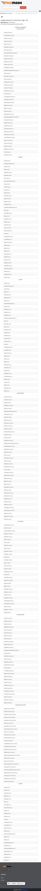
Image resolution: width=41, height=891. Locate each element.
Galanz (5, 452)
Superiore (6, 131)
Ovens (8, 283)
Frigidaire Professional (9, 70)
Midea (5, 108)
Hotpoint (6, 84)
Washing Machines (11, 708)
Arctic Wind (6, 35)
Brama (5, 306)
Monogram (6, 114)
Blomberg (6, 47)
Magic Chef (6, 102)
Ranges (8, 160)
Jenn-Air (6, 87)
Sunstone (6, 128)
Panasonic (6, 492)
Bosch (5, 49)
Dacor (5, 189)
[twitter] (5, 869)
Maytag (5, 105)
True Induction (7, 603)
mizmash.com (24, 889)
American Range (7, 163)
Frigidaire (6, 67)
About (2, 877)
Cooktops (12, 524)
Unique (5, 140)
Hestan (5, 221)
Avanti (5, 41)
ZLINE (5, 154)
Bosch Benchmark (8, 52)
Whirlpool (6, 149)
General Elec (7, 728)
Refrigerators (9, 32)
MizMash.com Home (6, 13)
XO (4, 151)
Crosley (5, 186)
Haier (5, 79)
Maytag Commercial (8, 755)
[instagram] (9, 869)
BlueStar (6, 297)
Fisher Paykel (7, 431)
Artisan (5, 38)
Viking (5, 146)
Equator (5, 64)
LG (4, 93)
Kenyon (5, 568)
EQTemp (6, 61)
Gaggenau (6, 449)
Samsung (6, 119)
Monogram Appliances (9, 116)
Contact (2, 880)
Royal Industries (7, 763)
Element (6, 58)
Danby (5, 192)
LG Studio (6, 99)
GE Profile (6, 76)
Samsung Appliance (8, 769)
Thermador (6, 134)
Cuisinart (6, 414)
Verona (5, 143)
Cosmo (5, 184)
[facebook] (2, 869)
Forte (5, 437)
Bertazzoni (6, 172)
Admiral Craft (7, 524)
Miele (5, 111)
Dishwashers (9, 618)
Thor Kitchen (7, 137)
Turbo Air (6, 775)
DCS (5, 638)
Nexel (5, 489)
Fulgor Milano (7, 446)
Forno (5, 434)
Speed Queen (7, 772)
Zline (5, 781)
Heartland (6, 81)
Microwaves (9, 396)
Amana (5, 32)
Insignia (5, 737)
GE (4, 73)
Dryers (8, 787)
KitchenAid (6, 90)
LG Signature (7, 96)
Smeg (5, 501)
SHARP (5, 122)
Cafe (5, 542)
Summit (5, 125)
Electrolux (6, 55)
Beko (5, 44)
